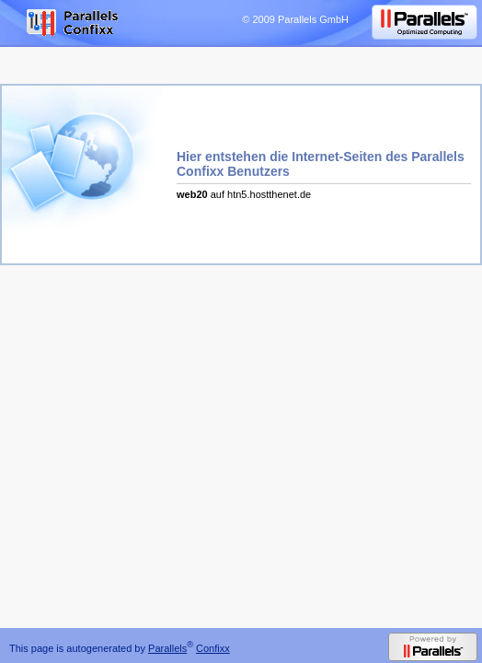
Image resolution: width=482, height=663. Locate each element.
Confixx (213, 648)
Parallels (167, 648)
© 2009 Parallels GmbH (295, 19)
